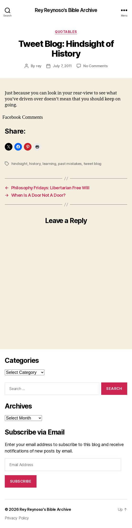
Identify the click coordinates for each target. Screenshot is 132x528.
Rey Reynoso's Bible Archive (66, 10)
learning (49, 163)
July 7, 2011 (62, 66)
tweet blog (92, 163)
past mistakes (70, 163)
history (35, 163)
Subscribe (21, 481)
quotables (66, 32)
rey (39, 66)
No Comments (95, 66)
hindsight (19, 163)
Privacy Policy (17, 518)
